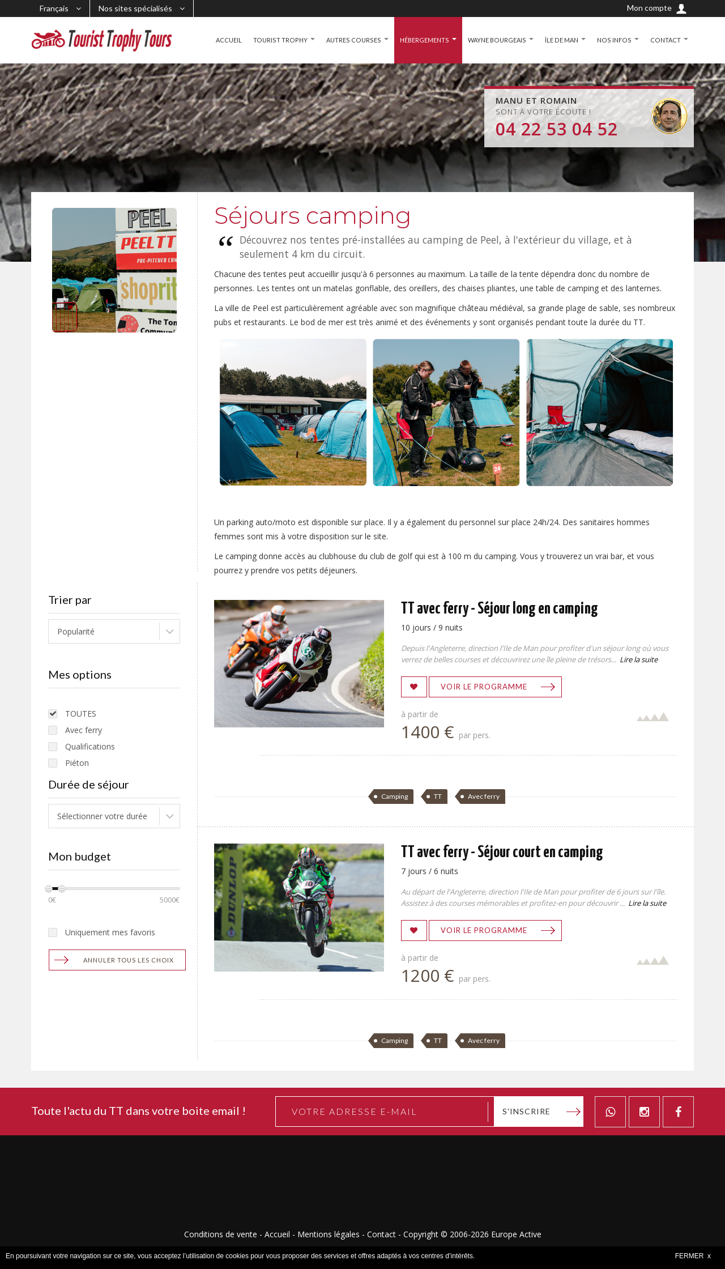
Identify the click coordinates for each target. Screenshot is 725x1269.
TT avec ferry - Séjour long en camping (499, 609)
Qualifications (90, 746)
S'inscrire (526, 1111)
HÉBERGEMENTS (414, 40)
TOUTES (80, 713)
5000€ (170, 900)
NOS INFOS (612, 40)
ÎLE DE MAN (559, 40)
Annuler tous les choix (128, 960)
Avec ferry (83, 730)
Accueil (277, 1234)
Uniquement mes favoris (110, 932)
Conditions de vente (220, 1234)
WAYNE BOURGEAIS (491, 40)
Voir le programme (484, 686)
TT (438, 796)
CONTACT (665, 40)
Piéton (77, 762)
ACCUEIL (214, 40)
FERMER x (693, 1256)
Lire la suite (639, 659)
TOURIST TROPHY (267, 40)
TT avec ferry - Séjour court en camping (502, 853)
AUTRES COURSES (341, 40)
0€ (52, 900)
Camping (394, 796)
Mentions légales (328, 1234)
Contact (381, 1234)
